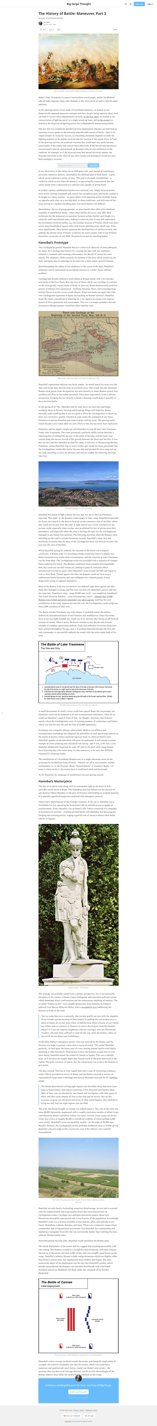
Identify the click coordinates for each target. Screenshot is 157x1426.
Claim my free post (78, 1392)
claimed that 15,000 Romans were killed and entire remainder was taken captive (76, 598)
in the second (103, 120)
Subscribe (139, 4)
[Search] (126, 4)
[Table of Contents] (2, 713)
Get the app (89, 1416)
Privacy (76, 1410)
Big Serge (47, 22)
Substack (68, 1421)
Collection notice (91, 1410)
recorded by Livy (89, 1007)
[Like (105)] (43, 29)
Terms (82, 1410)
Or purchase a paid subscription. (78, 1398)
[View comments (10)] (52, 29)
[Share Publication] (130, 4)
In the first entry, (91, 116)
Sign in (150, 4)
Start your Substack (71, 1416)
